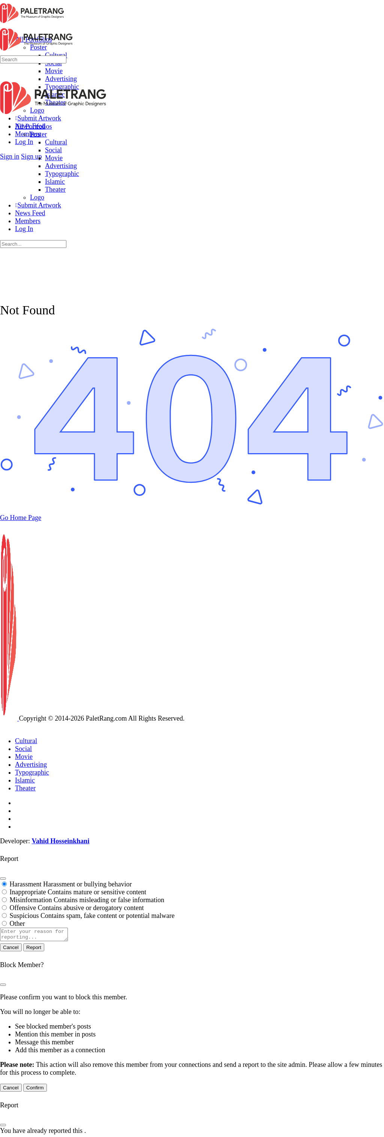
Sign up (31, 156)
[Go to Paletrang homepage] (32, 22)
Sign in (10, 156)
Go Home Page (20, 517)
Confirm (35, 1090)
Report (33, 949)
